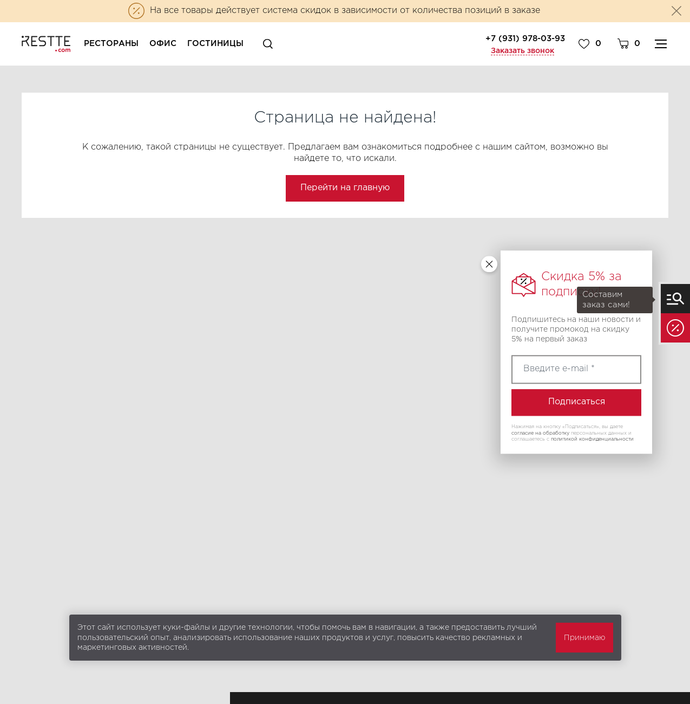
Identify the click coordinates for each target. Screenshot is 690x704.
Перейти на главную (345, 188)
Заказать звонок (522, 51)
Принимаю (584, 638)
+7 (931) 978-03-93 (525, 38)
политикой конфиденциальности (592, 439)
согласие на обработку (540, 433)
